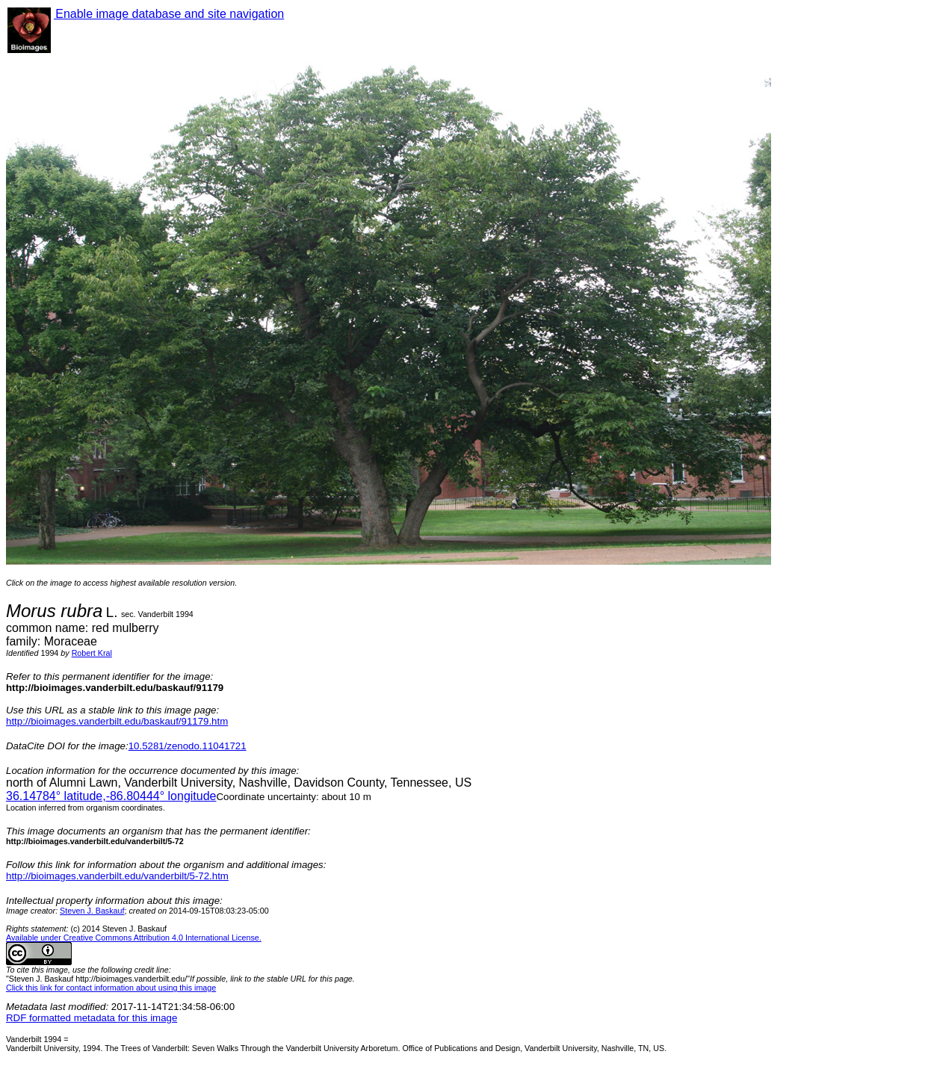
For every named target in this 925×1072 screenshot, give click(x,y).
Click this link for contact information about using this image (111, 987)
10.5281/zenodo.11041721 (188, 746)
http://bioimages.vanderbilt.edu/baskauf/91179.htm (117, 721)
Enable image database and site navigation (169, 13)
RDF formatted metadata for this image (91, 1017)
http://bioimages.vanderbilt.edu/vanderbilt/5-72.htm (117, 876)
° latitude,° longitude (111, 796)
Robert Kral (92, 652)
